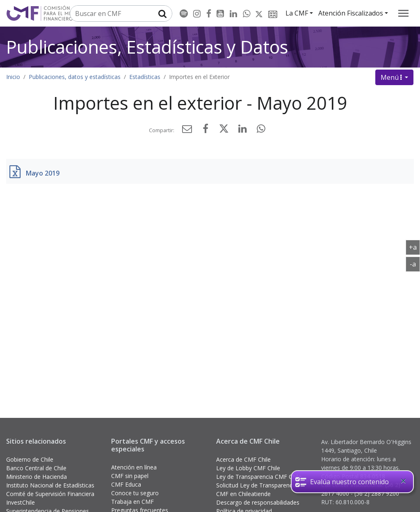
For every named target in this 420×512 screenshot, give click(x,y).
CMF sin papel (129, 476)
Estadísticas (144, 77)
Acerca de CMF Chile (243, 459)
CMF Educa (126, 484)
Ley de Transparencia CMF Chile (258, 476)
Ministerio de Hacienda (36, 476)
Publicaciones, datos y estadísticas (75, 77)
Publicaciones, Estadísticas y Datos (147, 47)
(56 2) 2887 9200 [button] (376, 493)
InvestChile (20, 502)
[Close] (403, 481)
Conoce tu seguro (135, 493)
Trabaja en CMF (132, 501)
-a (415, 263)
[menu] (403, 13)
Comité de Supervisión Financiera (50, 494)
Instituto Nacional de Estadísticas (50, 485)
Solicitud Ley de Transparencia (256, 485)
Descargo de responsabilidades (257, 502)
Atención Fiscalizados (350, 13)
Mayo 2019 (42, 173)
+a (414, 247)
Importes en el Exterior (199, 77)
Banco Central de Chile (36, 468)
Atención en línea (134, 467)
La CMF (296, 13)
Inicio (13, 77)
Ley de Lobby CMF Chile (248, 468)
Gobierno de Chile (29, 459)
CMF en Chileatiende (243, 494)
